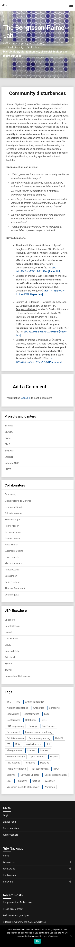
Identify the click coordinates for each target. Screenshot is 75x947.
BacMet (9, 425)
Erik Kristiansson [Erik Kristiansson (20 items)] (15, 738)
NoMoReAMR (12, 463)
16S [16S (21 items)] (9, 701)
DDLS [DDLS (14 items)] (44, 720)
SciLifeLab (10, 657)
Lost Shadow (11, 638)
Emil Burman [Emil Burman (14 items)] (48, 726)
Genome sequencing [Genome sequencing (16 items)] (39, 738)
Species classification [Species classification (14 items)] (56, 775)
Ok (37, 941)
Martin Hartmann (13, 563)
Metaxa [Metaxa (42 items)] (31, 750)
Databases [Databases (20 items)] (31, 720)
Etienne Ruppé (12, 519)
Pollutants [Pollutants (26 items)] (30, 762)
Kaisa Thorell (11, 544)
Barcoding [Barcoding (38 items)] (54, 708)
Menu (5, 5)
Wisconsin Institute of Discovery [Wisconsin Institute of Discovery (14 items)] (23, 787)
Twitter (8, 670)
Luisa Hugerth (12, 557)
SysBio (8, 663)
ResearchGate (12, 651)
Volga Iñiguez (12, 594)
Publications (9, 875)
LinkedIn (9, 632)
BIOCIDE (9, 432)
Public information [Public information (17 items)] (16, 768)
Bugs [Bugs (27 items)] (46, 714)
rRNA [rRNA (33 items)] (56, 768)
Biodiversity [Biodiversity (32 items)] (13, 714)
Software (8, 881)
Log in (6, 815)
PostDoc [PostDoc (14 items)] (44, 762)
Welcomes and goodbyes (16, 915)
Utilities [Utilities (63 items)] (36, 781)
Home (6, 855)
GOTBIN (9, 457)
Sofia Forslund (12, 582)
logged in (25, 397)
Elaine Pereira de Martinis (18, 501)
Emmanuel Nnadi (13, 507)
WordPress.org (10, 834)
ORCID (8, 645)
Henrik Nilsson (12, 526)
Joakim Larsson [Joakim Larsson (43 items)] (33, 744)
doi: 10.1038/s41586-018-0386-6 (41, 331)
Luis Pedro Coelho (14, 551)
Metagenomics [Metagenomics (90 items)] (14, 750)
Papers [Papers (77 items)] (54, 756)
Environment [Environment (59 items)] (13, 732)
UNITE (8, 469)
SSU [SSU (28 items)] (9, 781)
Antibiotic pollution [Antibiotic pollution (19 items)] (34, 701)
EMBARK (9, 450)
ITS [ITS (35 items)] (8, 744)
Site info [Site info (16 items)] (11, 775)
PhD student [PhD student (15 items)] (13, 762)
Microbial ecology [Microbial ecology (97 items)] (16, 756)
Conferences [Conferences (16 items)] (13, 720)
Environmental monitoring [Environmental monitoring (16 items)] (38, 732)
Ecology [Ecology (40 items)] (33, 726)
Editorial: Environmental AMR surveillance (24, 922)
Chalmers (10, 619)
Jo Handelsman (13, 532)
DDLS (7, 444)
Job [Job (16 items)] (48, 744)
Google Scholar (12, 626)
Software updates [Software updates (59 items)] (30, 775)
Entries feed (9, 821)
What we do (9, 868)
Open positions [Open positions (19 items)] (37, 756)
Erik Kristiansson (13, 513)
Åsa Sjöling (10, 494)
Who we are (9, 862)
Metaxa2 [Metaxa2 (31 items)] (45, 750)
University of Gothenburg (17, 676)
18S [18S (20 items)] (18, 701)
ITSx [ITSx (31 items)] (17, 744)
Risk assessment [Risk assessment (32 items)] (39, 768)
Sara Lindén (11, 576)
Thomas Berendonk (15, 588)
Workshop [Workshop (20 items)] (50, 787)
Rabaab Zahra (12, 569)
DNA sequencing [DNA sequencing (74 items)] (15, 726)
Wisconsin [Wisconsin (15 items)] (50, 781)
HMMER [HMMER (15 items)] (59, 738)
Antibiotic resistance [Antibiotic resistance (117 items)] (17, 708)
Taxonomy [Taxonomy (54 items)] (21, 781)
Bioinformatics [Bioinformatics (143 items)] (31, 714)
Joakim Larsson (13, 538)
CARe (8, 438)
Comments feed (11, 828)
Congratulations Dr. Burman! (17, 902)
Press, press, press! (13, 909)
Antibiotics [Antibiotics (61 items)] (38, 708)
